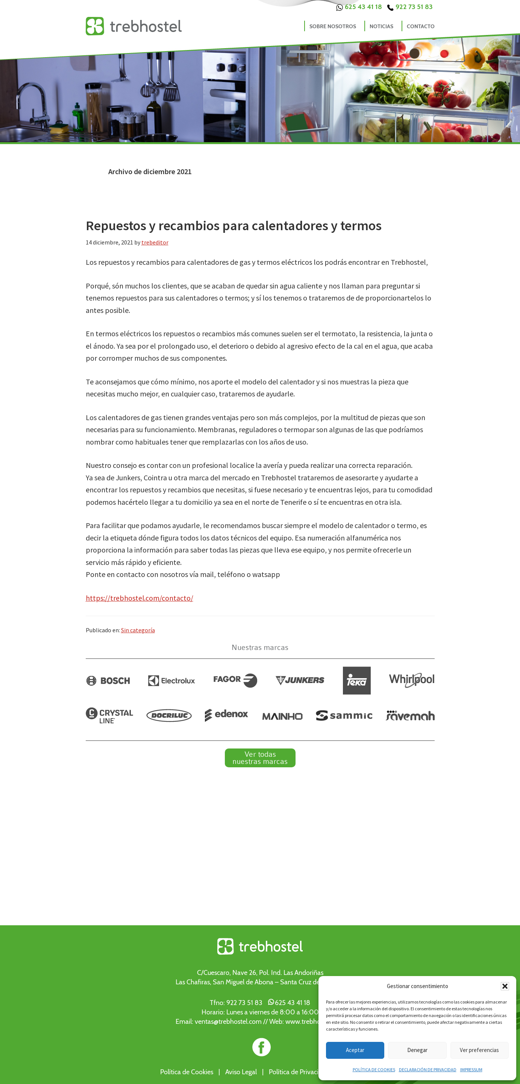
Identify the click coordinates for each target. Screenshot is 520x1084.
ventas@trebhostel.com (228, 1021)
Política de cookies (374, 1069)
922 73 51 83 (410, 7)
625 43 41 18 (359, 7)
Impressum (471, 1069)
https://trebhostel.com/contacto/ (140, 598)
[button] (505, 986)
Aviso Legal (241, 1071)
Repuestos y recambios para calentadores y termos (234, 225)
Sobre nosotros (332, 26)
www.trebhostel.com (315, 1021)
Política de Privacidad (299, 1071)
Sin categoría (138, 629)
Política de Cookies (186, 1071)
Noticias (381, 26)
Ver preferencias (479, 1050)
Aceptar (355, 1050)
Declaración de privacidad (427, 1069)
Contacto (421, 26)
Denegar (417, 1050)
